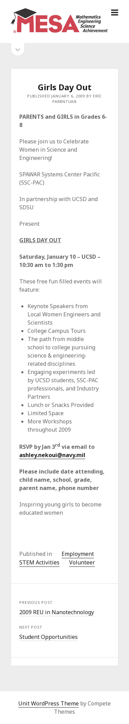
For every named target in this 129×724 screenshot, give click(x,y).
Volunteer (82, 562)
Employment (78, 554)
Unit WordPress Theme (48, 703)
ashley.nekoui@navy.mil (52, 455)
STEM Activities (39, 562)
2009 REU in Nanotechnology (56, 612)
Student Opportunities (48, 637)
